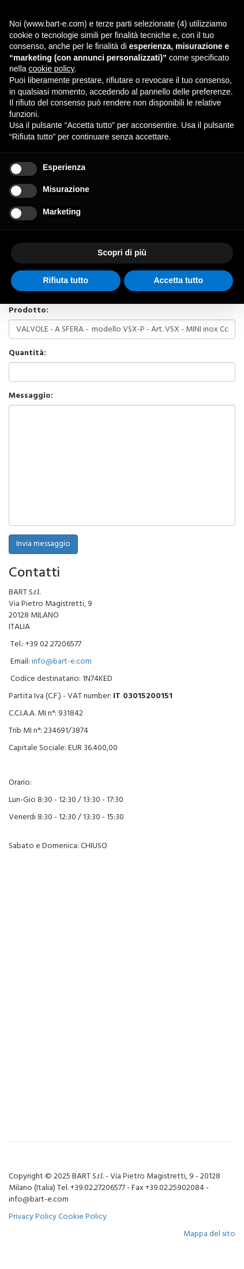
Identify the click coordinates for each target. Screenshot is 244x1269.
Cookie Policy (82, 1216)
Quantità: (27, 353)
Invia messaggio (43, 544)
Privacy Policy (33, 1216)
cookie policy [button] (51, 68)
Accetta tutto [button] (178, 280)
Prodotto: (28, 311)
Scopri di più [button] (122, 252)
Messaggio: (31, 396)
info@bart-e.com (62, 661)
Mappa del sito (209, 1234)
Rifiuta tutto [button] (65, 280)
